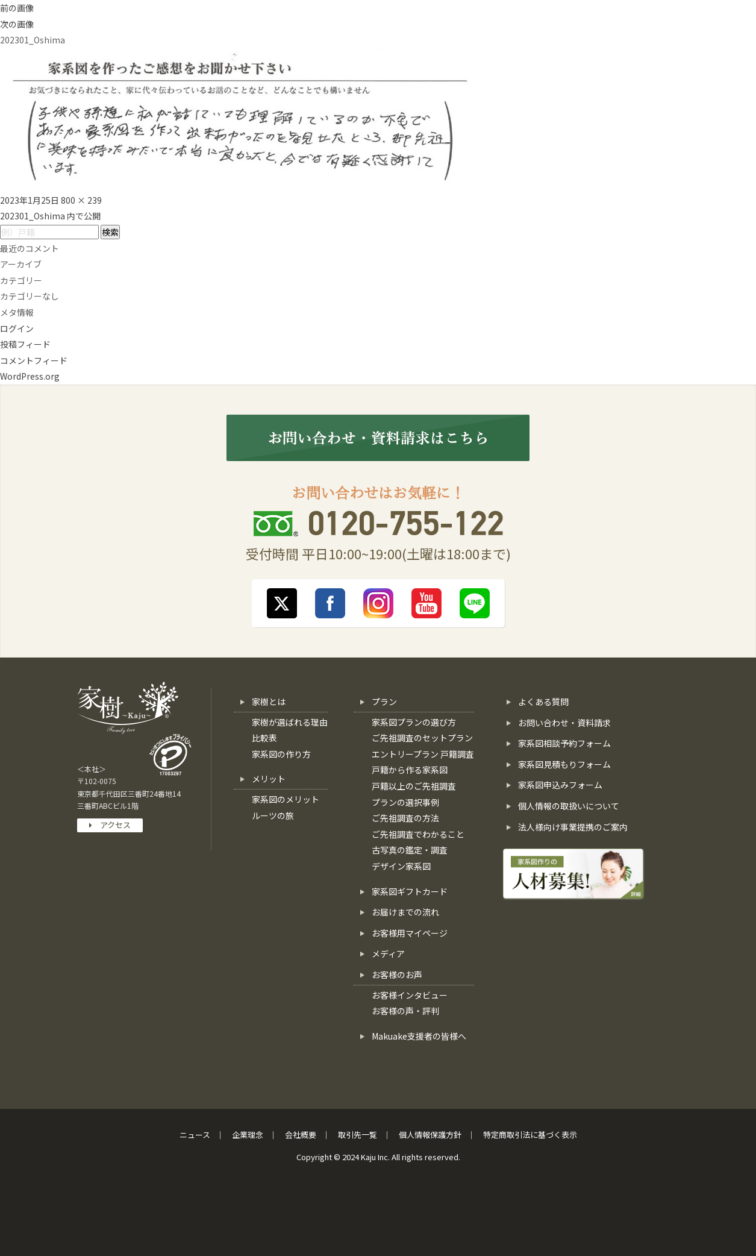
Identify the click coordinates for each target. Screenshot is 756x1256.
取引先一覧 (357, 1134)
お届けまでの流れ (405, 912)
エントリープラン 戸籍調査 (423, 754)
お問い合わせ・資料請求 (564, 723)
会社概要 (300, 1134)
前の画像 (17, 8)
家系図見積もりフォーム (564, 764)
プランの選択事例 (405, 802)
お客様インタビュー (410, 995)
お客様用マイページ (410, 933)
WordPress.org (30, 376)
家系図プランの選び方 (414, 722)
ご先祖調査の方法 (405, 818)
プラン (384, 702)
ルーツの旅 (273, 815)
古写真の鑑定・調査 (410, 850)
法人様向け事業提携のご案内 (573, 827)
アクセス (110, 825)
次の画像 (17, 24)
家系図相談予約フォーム (564, 743)
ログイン (17, 328)
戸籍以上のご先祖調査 (414, 786)
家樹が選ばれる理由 (290, 722)
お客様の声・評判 (405, 1011)
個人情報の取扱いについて (568, 806)
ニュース (195, 1134)
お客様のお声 (397, 975)
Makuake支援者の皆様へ (419, 1036)
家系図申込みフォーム (560, 785)
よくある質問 (543, 702)
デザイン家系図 (401, 866)
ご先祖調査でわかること (418, 834)
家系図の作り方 (281, 754)
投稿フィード (25, 344)
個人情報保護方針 (430, 1134)
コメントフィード (33, 360)
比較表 (264, 738)
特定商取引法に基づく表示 (530, 1134)
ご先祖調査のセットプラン (422, 738)
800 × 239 (81, 200)
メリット (269, 779)
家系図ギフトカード (410, 891)
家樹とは (269, 702)
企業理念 (247, 1134)
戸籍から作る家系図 (410, 770)
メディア (388, 953)
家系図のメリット (285, 799)
